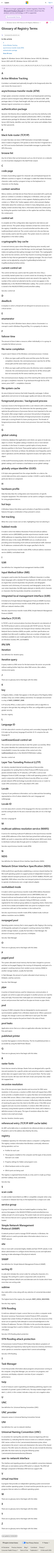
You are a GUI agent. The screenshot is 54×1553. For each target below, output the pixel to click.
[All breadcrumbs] (3, 22)
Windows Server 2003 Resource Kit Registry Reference (23, 23)
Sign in (50, 2)
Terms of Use (24, 1550)
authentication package (10, 50)
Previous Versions (17, 1547)
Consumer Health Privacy (9, 1550)
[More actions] (50, 22)
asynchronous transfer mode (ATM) (13, 48)
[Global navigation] (2, 2)
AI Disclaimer (5, 1547)
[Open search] (46, 2)
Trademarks (33, 1550)
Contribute (34, 1547)
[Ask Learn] (47, 22)
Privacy (41, 1547)
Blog (25, 1547)
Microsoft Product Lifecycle (13, 11)
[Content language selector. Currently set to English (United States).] (10, 1542)
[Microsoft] (27, 2)
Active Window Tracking (10, 45)
